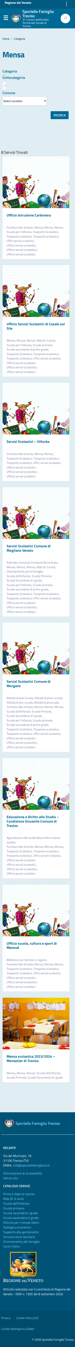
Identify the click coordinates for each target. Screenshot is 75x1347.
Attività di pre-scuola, (20, 702)
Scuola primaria (13, 1208)
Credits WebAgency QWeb (17, 1329)
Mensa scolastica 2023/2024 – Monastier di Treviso (31, 1058)
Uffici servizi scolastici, (21, 241)
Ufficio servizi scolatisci (21, 254)
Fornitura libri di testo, (20, 227)
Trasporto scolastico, (20, 236)
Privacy (5, 1318)
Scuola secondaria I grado (20, 1213)
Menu (6, 19)
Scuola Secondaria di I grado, (25, 580)
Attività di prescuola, (47, 702)
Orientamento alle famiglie (21, 1241)
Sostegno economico (17, 1227)
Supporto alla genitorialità (21, 1232)
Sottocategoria (13, 77)
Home (5, 39)
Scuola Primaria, (42, 576)
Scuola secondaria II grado (20, 1217)
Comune (8, 93)
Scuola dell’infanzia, (19, 576)
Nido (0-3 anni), (46, 340)
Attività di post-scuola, (49, 698)
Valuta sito (10, 1178)
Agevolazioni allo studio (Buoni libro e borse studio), (34, 840)
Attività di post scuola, (21, 698)
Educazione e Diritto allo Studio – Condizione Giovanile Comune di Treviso (33, 821)
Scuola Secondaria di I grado (45, 1077)
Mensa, (39, 227)
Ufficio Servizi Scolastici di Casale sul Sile (36, 326)
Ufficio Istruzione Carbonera (29, 215)
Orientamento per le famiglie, (25, 571)
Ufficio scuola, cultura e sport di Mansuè (32, 945)
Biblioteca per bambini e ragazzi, (27, 960)
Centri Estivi (11, 1246)
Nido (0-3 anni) (13, 1198)
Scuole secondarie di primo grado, (28, 349)
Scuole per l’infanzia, (20, 232)
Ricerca (60, 115)
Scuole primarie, (43, 345)
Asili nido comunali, (19, 562)
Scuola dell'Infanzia (16, 1203)
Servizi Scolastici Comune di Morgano (29, 683)
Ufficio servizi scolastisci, (22, 250)
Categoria (9, 71)
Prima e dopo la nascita (19, 1194)
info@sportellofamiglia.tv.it (31, 1165)
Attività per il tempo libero (21, 1222)
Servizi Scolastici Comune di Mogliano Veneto (29, 548)
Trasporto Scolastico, (46, 232)
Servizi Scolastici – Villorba (28, 441)
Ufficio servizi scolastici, (22, 245)
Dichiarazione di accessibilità (22, 1173)
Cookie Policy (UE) (27, 1318)
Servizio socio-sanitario (19, 1236)
